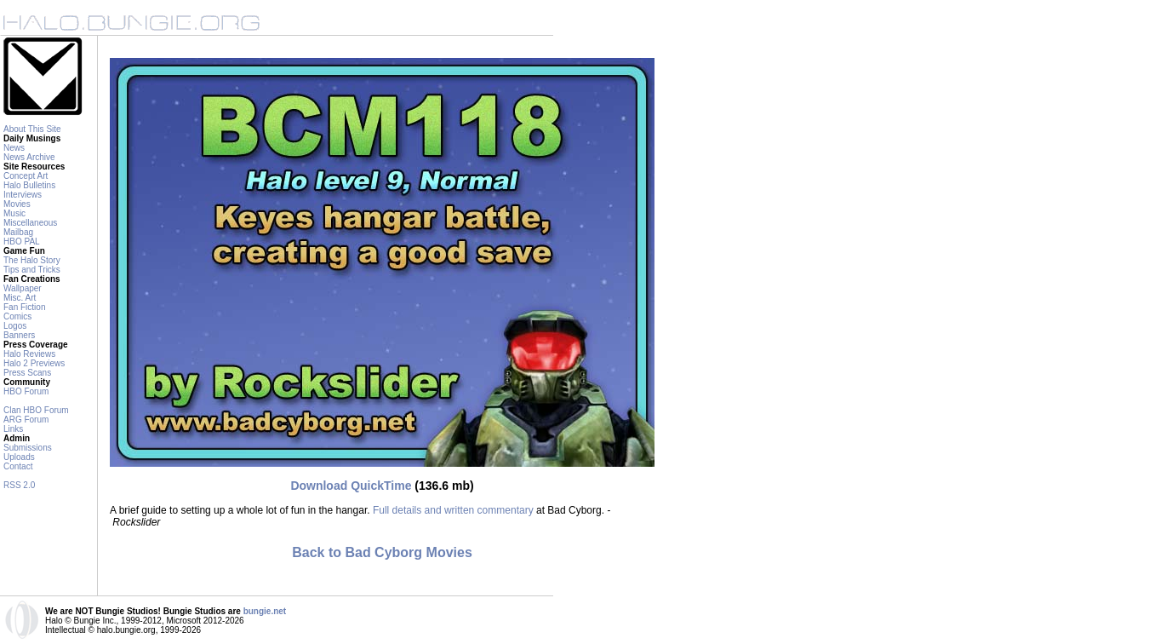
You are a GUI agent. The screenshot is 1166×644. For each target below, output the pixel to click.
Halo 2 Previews (34, 363)
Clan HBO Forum (36, 410)
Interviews (22, 194)
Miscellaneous (30, 222)
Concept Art (25, 176)
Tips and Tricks (31, 269)
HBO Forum (26, 391)
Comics (17, 316)
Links (13, 429)
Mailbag (18, 232)
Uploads (19, 457)
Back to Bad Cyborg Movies (382, 552)
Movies (17, 204)
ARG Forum (26, 419)
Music (14, 213)
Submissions (27, 447)
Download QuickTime (350, 485)
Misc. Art (19, 297)
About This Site (32, 129)
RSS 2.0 (19, 485)
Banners (19, 335)
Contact (17, 466)
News (14, 147)
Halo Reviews (29, 354)
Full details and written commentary (453, 510)
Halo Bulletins (29, 185)
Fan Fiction (24, 307)
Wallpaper (22, 288)
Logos (14, 326)
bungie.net (265, 611)
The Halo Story (31, 260)
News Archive (29, 157)
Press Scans (27, 372)
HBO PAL (21, 241)
